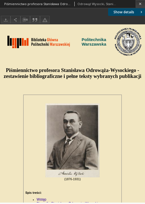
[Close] (140, 4)
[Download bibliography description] (25, 20)
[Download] (5, 20)
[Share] (15, 20)
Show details (128, 12)
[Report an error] (45, 20)
